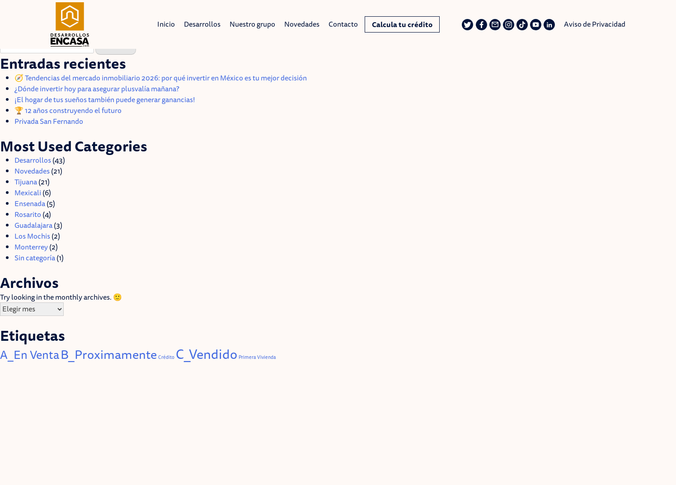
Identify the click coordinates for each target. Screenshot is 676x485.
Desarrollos (32, 160)
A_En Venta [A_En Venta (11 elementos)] (29, 354)
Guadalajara (33, 225)
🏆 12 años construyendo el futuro (68, 110)
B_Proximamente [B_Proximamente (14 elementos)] (109, 354)
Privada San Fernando (48, 121)
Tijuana (25, 182)
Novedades (32, 171)
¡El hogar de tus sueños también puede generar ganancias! (105, 99)
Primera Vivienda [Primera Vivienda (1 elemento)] (257, 357)
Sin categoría (34, 258)
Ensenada (29, 203)
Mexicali (27, 192)
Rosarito (27, 214)
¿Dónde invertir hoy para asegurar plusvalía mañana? (96, 88)
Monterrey (31, 247)
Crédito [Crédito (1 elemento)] (166, 357)
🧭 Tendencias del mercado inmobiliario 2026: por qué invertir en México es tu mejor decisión (160, 78)
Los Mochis (32, 236)
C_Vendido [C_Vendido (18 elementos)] (206, 354)
